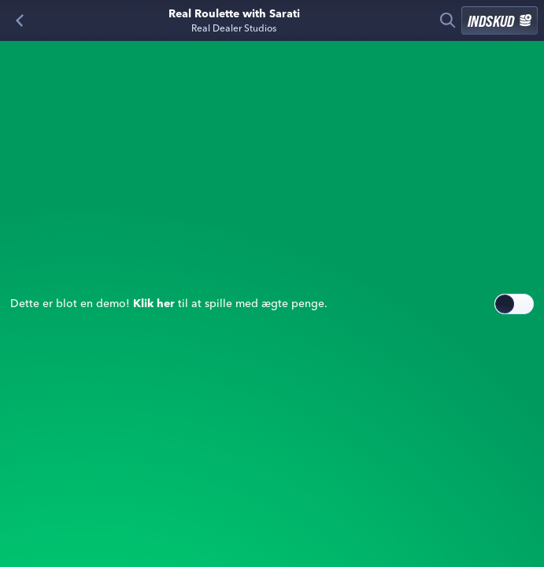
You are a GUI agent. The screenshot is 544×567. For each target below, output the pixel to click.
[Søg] (448, 20)
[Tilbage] (19, 20)
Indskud (499, 20)
